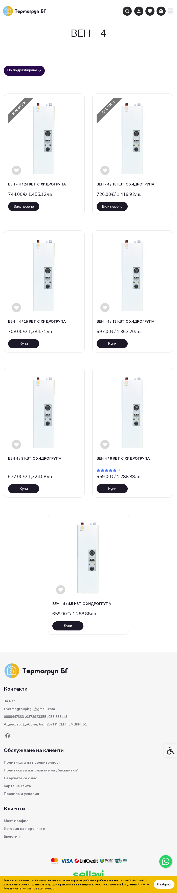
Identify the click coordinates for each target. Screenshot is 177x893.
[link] (165, 861)
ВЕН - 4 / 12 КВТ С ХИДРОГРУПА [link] (125, 321)
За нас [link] (9, 701)
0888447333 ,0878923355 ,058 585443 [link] (36, 716)
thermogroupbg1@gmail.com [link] (29, 709)
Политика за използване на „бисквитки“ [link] (41, 770)
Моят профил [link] (16, 820)
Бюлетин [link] (12, 836)
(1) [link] (119, 470)
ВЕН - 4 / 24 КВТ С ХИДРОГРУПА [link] (37, 184)
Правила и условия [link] (21, 793)
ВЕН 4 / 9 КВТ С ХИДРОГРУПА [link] (34, 458)
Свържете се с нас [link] (20, 778)
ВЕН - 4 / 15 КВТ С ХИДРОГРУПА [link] (37, 321)
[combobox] (24, 71)
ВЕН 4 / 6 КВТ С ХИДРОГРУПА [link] (123, 458)
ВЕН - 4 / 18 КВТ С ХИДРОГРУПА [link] (125, 184)
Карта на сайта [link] (17, 786)
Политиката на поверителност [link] (32, 762)
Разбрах (164, 884)
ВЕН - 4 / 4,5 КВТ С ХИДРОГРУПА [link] (81, 603)
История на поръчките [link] (24, 828)
